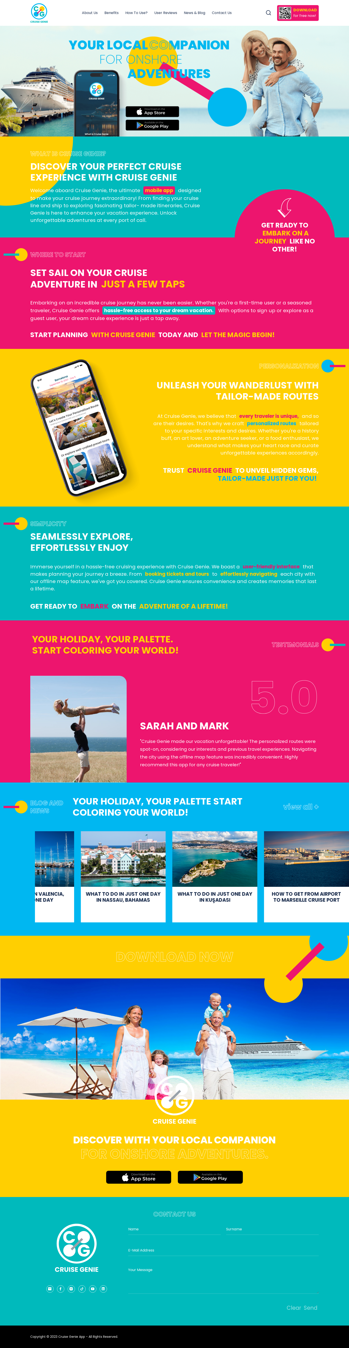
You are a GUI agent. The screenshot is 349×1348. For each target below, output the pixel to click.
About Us (90, 12)
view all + (301, 807)
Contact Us (222, 12)
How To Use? (136, 12)
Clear (294, 1308)
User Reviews (165, 12)
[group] (174, 81)
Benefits (111, 12)
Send (310, 1308)
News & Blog (194, 12)
